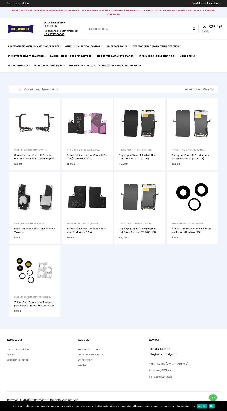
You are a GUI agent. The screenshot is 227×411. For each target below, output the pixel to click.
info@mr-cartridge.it (162, 354)
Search (194, 29)
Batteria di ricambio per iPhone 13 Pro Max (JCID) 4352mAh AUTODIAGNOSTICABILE (87, 159)
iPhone (17, 150)
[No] (223, 406)
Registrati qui (51, 25)
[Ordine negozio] (42, 89)
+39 (46, 34)
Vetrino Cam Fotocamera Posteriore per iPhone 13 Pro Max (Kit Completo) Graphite (34, 306)
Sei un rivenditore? (54, 22)
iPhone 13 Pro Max (29, 150)
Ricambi (42, 150)
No (211, 406)
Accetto (202, 406)
